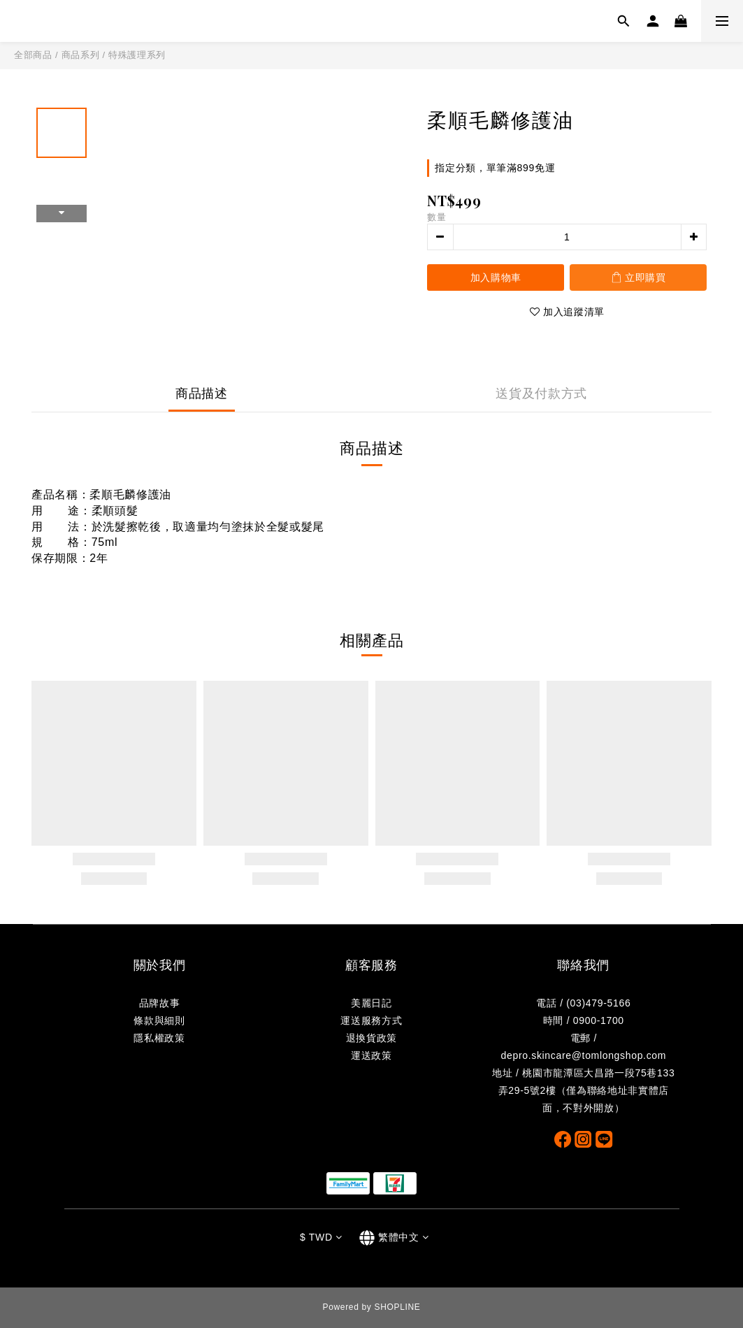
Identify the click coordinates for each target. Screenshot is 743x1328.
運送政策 (371, 1055)
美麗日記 (371, 1003)
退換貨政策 (371, 1038)
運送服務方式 (371, 1020)
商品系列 (81, 55)
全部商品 (33, 55)
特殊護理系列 (137, 55)
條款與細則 (159, 1020)
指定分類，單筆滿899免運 (495, 167)
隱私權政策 (159, 1038)
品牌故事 (159, 1003)
